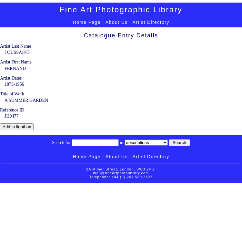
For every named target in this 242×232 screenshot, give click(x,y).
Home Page (87, 22)
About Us (117, 22)
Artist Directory (150, 22)
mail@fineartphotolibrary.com (121, 173)
